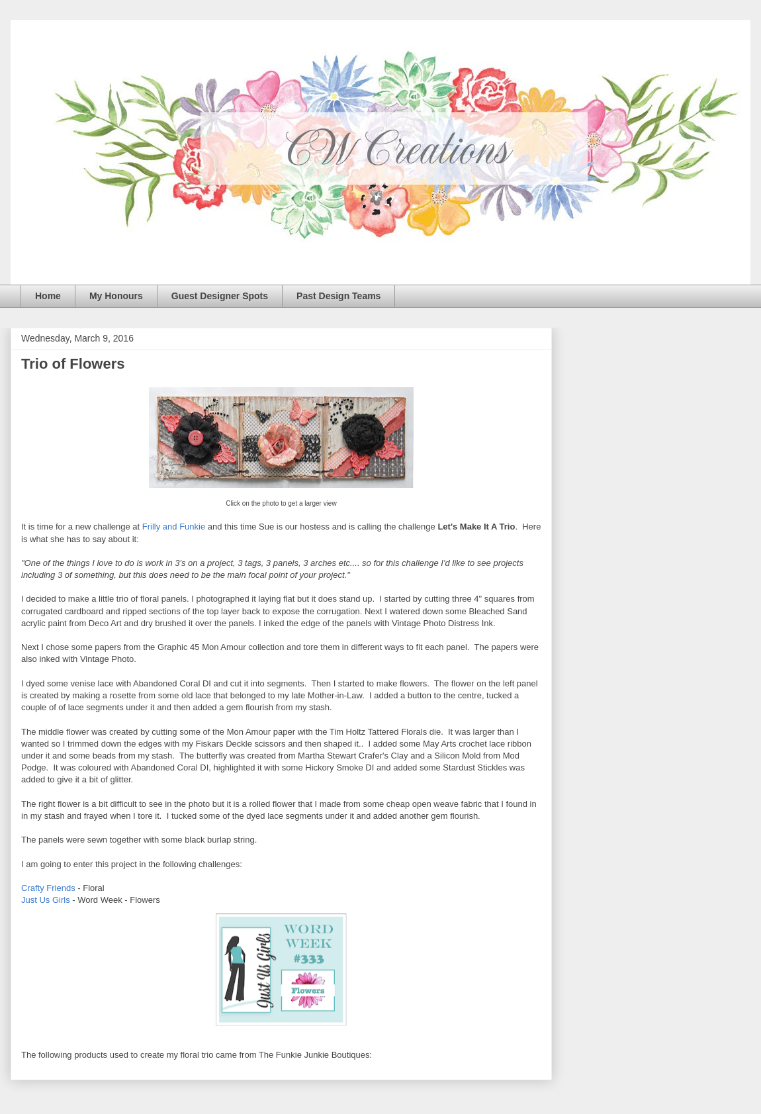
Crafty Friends (48, 888)
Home (48, 296)
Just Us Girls (45, 900)
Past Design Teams (338, 296)
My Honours (116, 296)
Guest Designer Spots (219, 296)
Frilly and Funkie (173, 527)
